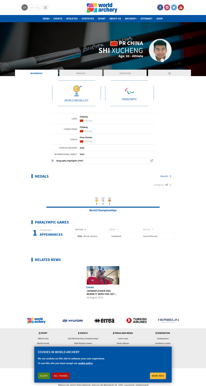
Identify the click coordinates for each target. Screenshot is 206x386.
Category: (159, 185)
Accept (44, 375)
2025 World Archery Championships (83, 339)
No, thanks (61, 375)
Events (58, 18)
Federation (163, 333)
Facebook (160, 7)
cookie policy (85, 363)
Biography (33, 73)
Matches (160, 73)
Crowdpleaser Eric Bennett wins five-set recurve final (101, 294)
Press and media (123, 333)
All (166, 185)
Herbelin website (168, 321)
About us (115, 18)
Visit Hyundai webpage (72, 321)
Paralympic (38, 7)
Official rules (43, 339)
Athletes (72, 18)
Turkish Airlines (136, 321)
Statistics (88, 18)
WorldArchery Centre (45, 7)
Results (75, 73)
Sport (102, 18)
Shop (159, 18)
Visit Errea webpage (104, 321)
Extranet (146, 18)
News (46, 18)
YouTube (181, 7)
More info (158, 375)
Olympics (31, 7)
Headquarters (163, 339)
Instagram (167, 7)
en (24, 7)
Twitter (174, 7)
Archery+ (131, 18)
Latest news (123, 339)
